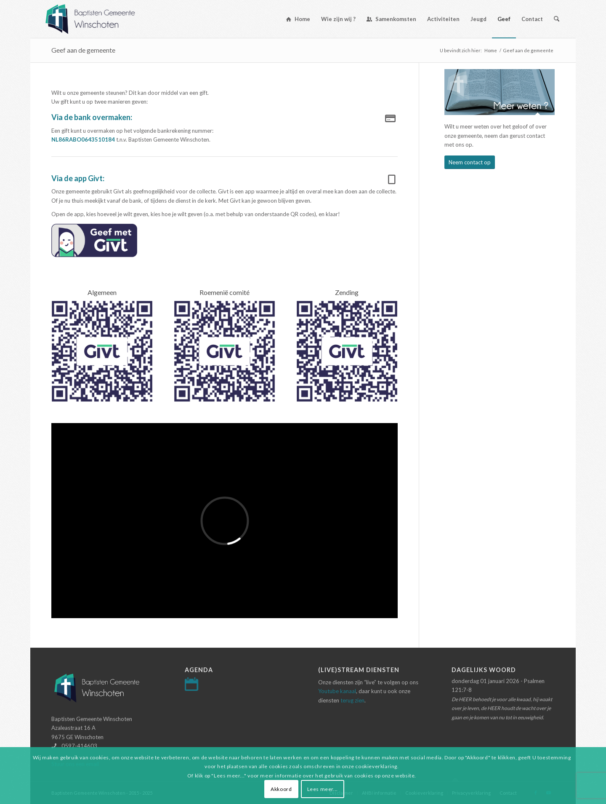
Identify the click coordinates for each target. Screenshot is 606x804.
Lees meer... (322, 789)
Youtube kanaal (337, 691)
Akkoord (281, 789)
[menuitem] (298, 19)
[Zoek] (556, 19)
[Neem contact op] (469, 162)
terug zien (352, 700)
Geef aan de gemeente (83, 50)
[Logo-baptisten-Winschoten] (96, 19)
